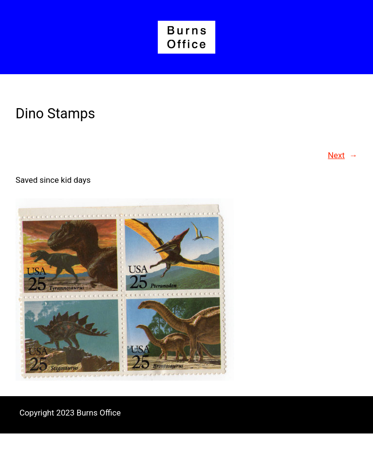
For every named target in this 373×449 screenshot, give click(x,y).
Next (336, 155)
